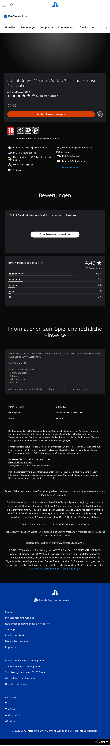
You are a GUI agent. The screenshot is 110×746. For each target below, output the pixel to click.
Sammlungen (28, 27)
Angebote (47, 27)
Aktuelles (9, 27)
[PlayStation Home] (55, 5)
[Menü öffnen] (4, 5)
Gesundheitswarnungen (20, 462)
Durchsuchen (87, 27)
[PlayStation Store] (16, 16)
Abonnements (66, 27)
